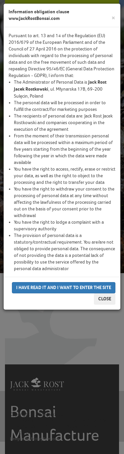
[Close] (113, 18)
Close (104, 299)
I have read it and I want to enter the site (63, 287)
